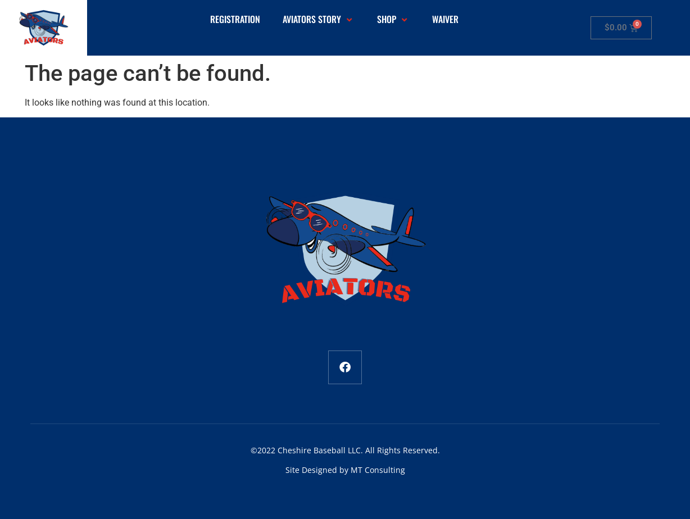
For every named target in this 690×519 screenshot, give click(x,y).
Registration (235, 19)
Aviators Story (319, 19)
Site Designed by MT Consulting (345, 470)
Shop (393, 19)
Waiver (445, 19)
